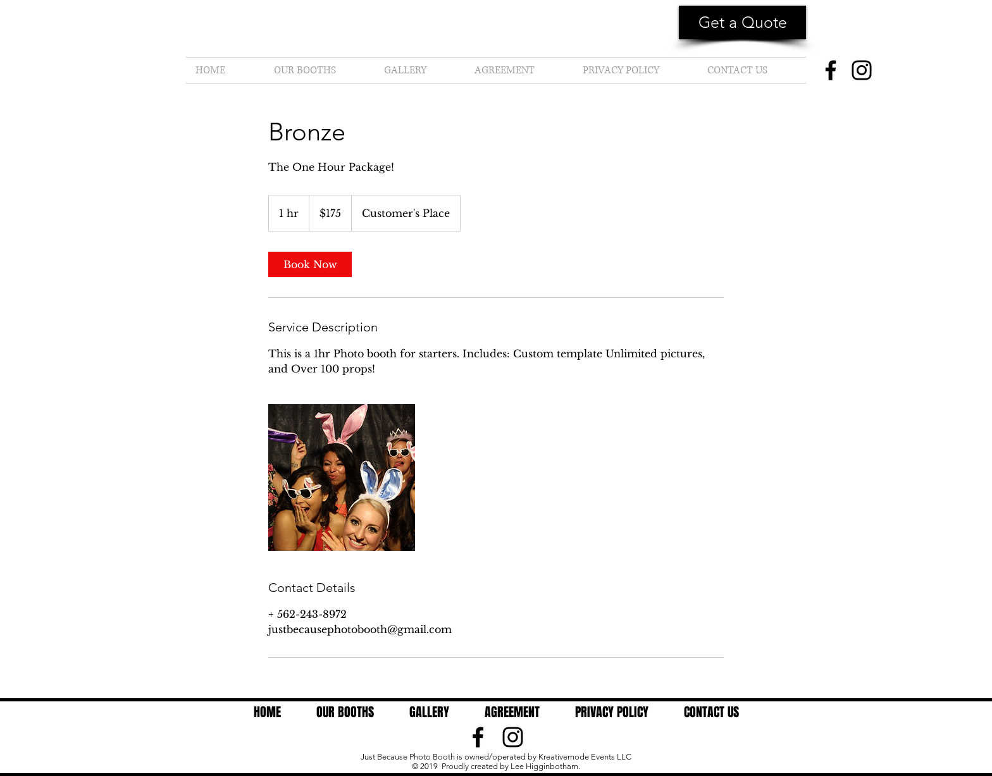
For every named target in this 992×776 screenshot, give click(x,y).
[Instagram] (861, 70)
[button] (742, 22)
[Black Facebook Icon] (478, 737)
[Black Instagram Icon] (512, 737)
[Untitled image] (341, 477)
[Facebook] (830, 70)
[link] (310, 264)
